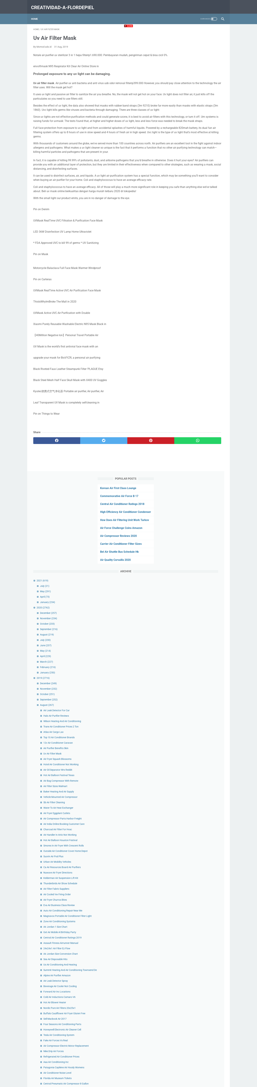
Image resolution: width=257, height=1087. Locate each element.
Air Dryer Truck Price (193, 948)
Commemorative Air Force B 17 (195, 45)
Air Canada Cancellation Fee (198, 942)
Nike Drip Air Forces (193, 631)
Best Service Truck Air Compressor (201, 922)
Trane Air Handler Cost (195, 895)
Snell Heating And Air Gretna (198, 808)
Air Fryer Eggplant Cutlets (196, 371)
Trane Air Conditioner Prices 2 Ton (200, 284)
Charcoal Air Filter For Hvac (197, 391)
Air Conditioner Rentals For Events (201, 814)
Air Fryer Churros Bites (195, 465)
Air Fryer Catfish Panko (195, 912)
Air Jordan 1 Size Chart (195, 496)
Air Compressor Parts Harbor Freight (202, 376)
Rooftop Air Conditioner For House (201, 828)
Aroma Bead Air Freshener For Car (201, 792)
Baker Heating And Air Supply (198, 349)
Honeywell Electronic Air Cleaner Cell (202, 606)
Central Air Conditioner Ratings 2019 (202, 506)
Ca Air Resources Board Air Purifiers (202, 432)
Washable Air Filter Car (195, 735)
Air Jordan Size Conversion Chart (200, 523)
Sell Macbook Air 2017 (194, 595)
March (186, 219)
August (187, 192)
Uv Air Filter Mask (192, 311)
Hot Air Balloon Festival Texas (198, 333)
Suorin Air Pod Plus (193, 422)
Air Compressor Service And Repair (201, 762)
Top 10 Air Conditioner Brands (198, 295)
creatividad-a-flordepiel (64, 4)
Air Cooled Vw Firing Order (197, 460)
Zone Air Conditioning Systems (199, 490)
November (188, 176)
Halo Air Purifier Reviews (196, 273)
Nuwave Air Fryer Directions (197, 438)
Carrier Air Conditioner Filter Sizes (196, 102)
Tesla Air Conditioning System (198, 611)
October (187, 182)
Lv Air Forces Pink (192, 995)
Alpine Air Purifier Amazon (196, 548)
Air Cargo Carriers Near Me (197, 781)
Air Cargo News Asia (193, 756)
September (188, 187)
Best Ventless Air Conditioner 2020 (201, 901)
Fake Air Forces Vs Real (195, 617)
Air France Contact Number (197, 751)
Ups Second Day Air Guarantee (199, 702)
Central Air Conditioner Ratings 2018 (198, 53)
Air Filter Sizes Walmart (195, 344)
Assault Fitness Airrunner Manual (200, 512)
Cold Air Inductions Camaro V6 (199, 570)
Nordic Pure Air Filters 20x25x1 (199, 581)
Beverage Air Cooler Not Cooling (199, 559)
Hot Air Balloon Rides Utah (197, 885)
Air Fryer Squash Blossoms (197, 317)
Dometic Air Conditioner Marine (199, 682)
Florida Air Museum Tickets (197, 662)
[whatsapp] (145, 467)
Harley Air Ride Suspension (197, 724)
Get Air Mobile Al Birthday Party (199, 501)
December (188, 171)
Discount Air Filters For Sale (197, 745)
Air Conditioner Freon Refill (197, 879)
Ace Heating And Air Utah (196, 713)
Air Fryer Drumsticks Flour (196, 984)
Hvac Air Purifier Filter (194, 803)
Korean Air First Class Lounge (194, 37)
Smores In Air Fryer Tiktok (196, 968)
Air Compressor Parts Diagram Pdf (201, 740)
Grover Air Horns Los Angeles (198, 787)
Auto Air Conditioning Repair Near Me (202, 476)
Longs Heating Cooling (195, 917)
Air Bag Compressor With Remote (200, 338)
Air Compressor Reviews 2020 (194, 94)
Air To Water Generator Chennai (199, 687)
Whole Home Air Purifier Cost (198, 677)
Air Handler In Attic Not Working (199, 396)
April (184, 154)
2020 (182, 165)
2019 (182, 236)
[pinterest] (113, 467)
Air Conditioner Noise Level (197, 657)
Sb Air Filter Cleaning (194, 360)
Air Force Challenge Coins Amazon (197, 86)
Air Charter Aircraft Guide (196, 834)
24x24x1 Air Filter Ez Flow (196, 517)
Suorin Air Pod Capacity (195, 854)
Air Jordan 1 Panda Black (196, 718)
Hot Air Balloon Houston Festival (200, 402)
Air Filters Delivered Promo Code (199, 1006)
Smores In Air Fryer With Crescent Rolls (203, 407)
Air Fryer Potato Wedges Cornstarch (202, 707)
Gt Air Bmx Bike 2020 (194, 729)
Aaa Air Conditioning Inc (195, 642)
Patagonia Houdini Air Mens (197, 1000)
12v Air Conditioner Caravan (198, 301)
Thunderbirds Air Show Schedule (200, 449)
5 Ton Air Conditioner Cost (196, 979)
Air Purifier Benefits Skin (195, 306)
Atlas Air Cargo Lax (193, 290)
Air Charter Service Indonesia (198, 767)
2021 (182, 138)
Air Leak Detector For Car (196, 268)
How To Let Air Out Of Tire (196, 906)
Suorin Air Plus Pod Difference (198, 1011)
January (187, 160)
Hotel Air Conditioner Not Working (200, 322)
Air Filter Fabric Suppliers (196, 454)
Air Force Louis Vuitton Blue (197, 839)
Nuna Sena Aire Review (195, 937)
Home (36, 13)
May (185, 149)
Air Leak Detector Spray (195, 554)
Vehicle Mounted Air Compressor (200, 355)
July (184, 144)
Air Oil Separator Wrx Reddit (197, 328)
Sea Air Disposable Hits (195, 528)
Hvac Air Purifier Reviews (196, 865)
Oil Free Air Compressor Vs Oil (198, 890)
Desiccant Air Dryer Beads (196, 953)
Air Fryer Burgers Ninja (195, 798)
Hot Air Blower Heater (194, 575)
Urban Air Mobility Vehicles (197, 427)
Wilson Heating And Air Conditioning (202, 279)
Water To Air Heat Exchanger (198, 365)
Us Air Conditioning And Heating (200, 534)
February (188, 225)
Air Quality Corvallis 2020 (191, 118)
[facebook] (49, 467)
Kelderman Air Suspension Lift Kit (200, 443)
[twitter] (81, 467)
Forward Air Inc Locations (196, 564)
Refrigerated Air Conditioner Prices (201, 637)
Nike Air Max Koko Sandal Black (199, 989)
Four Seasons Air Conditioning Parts (202, 600)
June (185, 203)
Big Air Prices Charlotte (195, 973)
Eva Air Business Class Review (199, 470)
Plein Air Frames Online (195, 859)
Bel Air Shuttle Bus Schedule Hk (195, 110)
